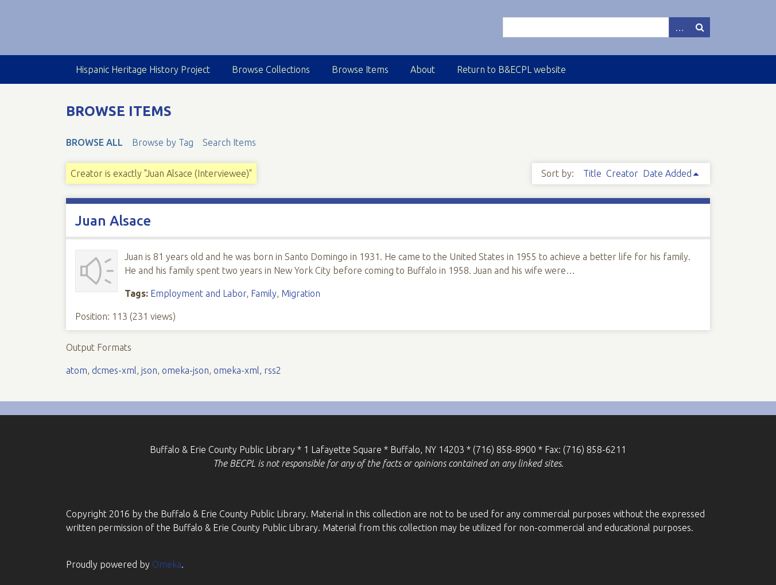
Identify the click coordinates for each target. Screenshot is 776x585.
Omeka (166, 564)
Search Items (229, 142)
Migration (300, 293)
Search (699, 27)
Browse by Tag (162, 142)
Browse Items (360, 69)
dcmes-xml (114, 370)
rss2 (272, 370)
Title (592, 173)
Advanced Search (679, 27)
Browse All (94, 142)
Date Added (667, 173)
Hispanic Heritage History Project (143, 69)
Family (264, 293)
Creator (622, 173)
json (149, 370)
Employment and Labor (198, 293)
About (422, 69)
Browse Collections (271, 69)
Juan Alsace (113, 220)
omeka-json (185, 370)
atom (76, 370)
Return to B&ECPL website (511, 69)
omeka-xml (236, 370)
